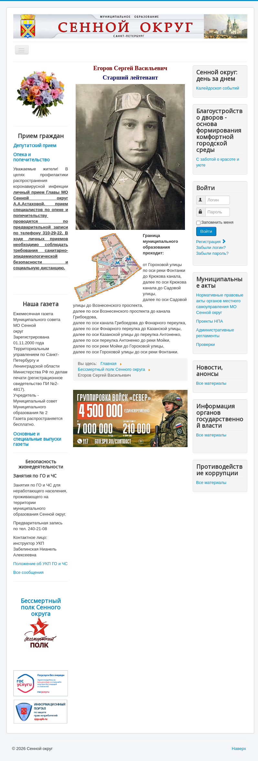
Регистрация (211, 241)
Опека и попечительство (31, 157)
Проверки (205, 344)
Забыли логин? (211, 247)
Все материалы (211, 383)
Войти (206, 231)
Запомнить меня (217, 222)
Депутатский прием (34, 145)
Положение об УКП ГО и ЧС (40, 563)
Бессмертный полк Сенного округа (41, 607)
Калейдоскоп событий (217, 88)
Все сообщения (28, 572)
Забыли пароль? (212, 253)
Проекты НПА (209, 321)
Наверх (239, 748)
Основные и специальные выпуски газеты (37, 439)
